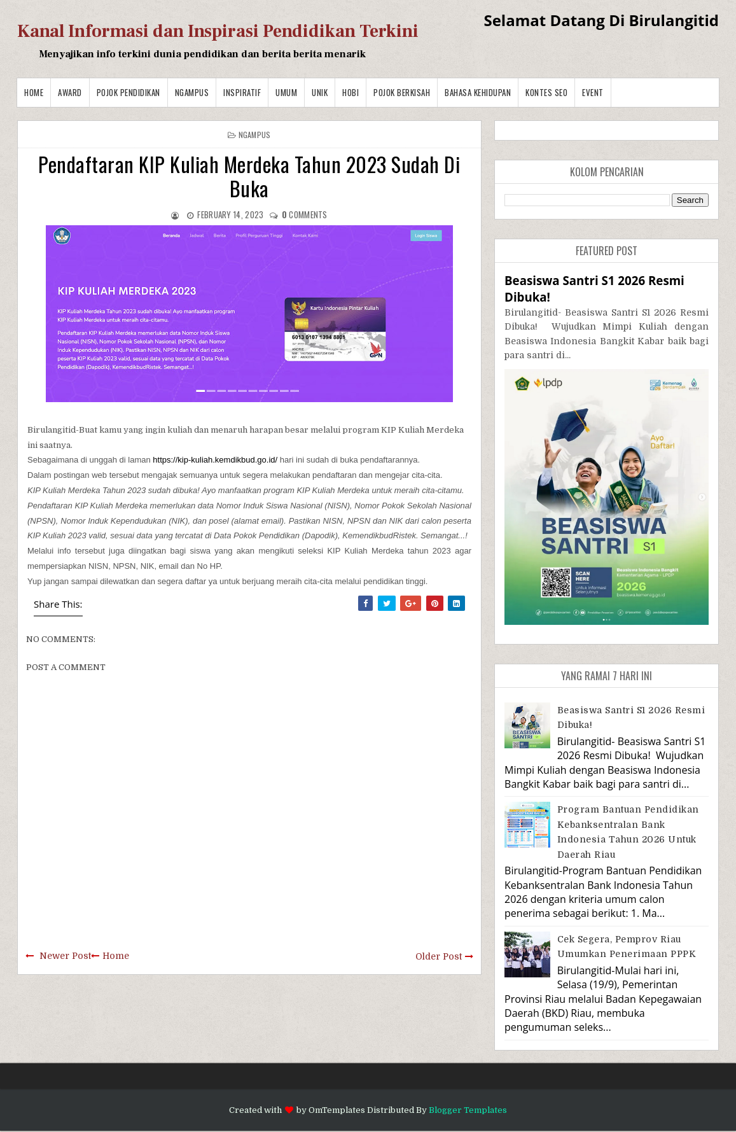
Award (70, 92)
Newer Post (65, 956)
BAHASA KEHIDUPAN (478, 92)
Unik (320, 92)
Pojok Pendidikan (128, 92)
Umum (286, 92)
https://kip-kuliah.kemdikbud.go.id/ (215, 460)
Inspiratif (242, 92)
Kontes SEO (546, 92)
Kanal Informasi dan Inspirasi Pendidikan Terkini (218, 31)
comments (305, 214)
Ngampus (192, 92)
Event (593, 92)
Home (33, 92)
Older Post (438, 956)
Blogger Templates (468, 1110)
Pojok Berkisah (401, 92)
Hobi (350, 92)
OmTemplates (337, 1110)
